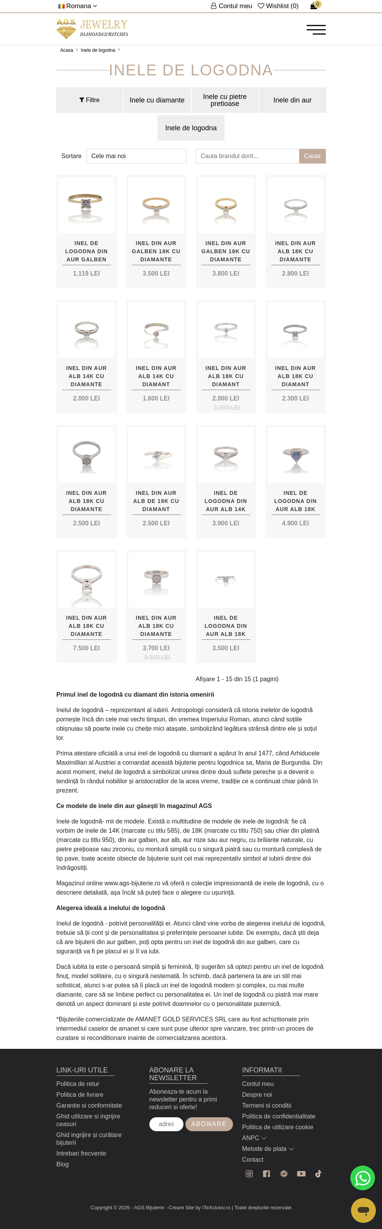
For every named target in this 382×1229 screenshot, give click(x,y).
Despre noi (257, 1094)
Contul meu (258, 1084)
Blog (63, 1164)
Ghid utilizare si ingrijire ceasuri (88, 1120)
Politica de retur (78, 1084)
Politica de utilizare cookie (277, 1127)
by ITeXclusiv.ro (212, 1207)
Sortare (72, 156)
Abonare (209, 1124)
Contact (253, 1159)
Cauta (312, 156)
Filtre (89, 100)
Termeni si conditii (266, 1105)
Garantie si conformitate (89, 1105)
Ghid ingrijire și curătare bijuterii (89, 1139)
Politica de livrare (80, 1094)
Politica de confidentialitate (278, 1116)
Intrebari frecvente (81, 1153)
